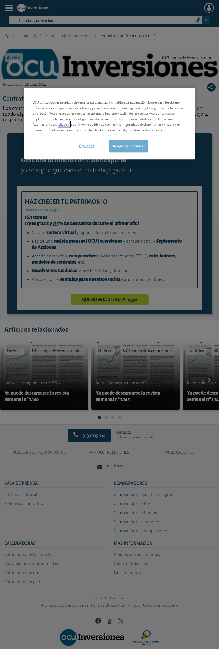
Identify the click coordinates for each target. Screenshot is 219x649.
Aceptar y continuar (129, 146)
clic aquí (64, 124)
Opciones (86, 146)
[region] (109, 123)
